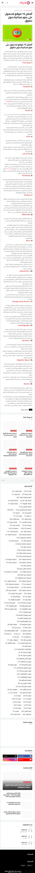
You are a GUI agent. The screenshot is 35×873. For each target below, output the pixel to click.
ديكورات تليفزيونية (25, 624)
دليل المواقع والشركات (24, 621)
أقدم (3, 480)
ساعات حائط (27, 627)
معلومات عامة (12, 689)
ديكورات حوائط (12, 624)
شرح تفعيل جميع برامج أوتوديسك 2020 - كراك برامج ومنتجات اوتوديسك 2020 (11, 794)
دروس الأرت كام (9, 603)
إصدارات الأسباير (13, 500)
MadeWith (9, 101)
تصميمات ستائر (11, 562)
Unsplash (26, 86)
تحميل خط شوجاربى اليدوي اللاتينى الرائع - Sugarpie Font (10, 472)
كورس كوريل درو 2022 (24, 671)
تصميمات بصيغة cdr (24, 550)
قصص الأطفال (10, 643)
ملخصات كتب (13, 692)
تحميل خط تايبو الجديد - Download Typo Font (13, 803)
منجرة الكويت (26, 711)
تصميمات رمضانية (25, 562)
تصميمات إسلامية (25, 534)
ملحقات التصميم (18, 10)
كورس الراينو (12, 665)
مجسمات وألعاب (25, 689)
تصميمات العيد (14, 541)
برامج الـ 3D (17, 516)
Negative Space (23, 360)
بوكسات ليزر (26, 525)
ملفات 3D (27, 696)
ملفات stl (27, 708)
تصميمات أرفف (12, 531)
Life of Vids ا (9, 168)
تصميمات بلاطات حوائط (24, 553)
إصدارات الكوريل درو (25, 506)
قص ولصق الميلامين (24, 643)
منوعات (16, 711)
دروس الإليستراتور (25, 606)
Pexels (27, 110)
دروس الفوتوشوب (25, 609)
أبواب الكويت (16, 491)
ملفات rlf (17, 705)
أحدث (31, 480)
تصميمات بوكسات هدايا (23, 556)
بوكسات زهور (12, 522)
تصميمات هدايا (11, 590)
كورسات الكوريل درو (24, 683)
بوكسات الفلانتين (25, 522)
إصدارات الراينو (13, 503)
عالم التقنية (27, 634)
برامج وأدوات (14, 519)
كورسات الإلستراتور (25, 680)
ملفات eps (17, 702)
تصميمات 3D (13, 528)
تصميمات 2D (26, 528)
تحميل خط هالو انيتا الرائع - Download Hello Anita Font (25, 454)
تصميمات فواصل (10, 581)
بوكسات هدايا (15, 525)
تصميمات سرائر (26, 565)
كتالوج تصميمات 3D (24, 655)
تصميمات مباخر (26, 587)
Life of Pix (26, 153)
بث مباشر (28, 516)
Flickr (28, 136)
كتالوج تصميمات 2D (25, 652)
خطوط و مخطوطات (14, 599)
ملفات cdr (16, 699)
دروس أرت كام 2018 (24, 603)
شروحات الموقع (26, 630)
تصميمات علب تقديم (11, 572)
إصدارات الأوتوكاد (25, 503)
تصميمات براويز (26, 547)
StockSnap (26, 175)
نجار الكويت (27, 714)
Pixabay (27, 195)
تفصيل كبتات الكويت (15, 593)
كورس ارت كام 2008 (24, 661)
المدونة (16, 513)
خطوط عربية (27, 599)
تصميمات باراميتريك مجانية (23, 544)
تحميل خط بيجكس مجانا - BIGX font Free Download (26, 435)
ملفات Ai (17, 696)
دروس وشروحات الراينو (24, 618)
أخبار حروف (16, 494)
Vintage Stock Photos (20, 301)
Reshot (26, 383)
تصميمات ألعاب (26, 541)
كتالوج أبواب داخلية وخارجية (23, 649)
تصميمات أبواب (26, 531)
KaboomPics (24, 271)
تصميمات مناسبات (25, 590)
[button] (32, 2)
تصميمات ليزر (26, 584)
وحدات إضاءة (15, 714)
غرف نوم (16, 637)
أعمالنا (10, 510)
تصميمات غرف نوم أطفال (23, 578)
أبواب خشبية (26, 494)
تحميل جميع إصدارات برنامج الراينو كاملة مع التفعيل (12, 812)
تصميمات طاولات (25, 572)
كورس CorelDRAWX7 (24, 674)
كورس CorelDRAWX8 (24, 677)
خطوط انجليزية (15, 596)
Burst (28, 240)
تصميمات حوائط (11, 559)
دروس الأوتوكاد (11, 606)
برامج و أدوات (26, 519)
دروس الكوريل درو (11, 609)
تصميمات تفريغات (25, 559)
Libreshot (25, 340)
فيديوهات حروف (12, 640)
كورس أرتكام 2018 (25, 665)
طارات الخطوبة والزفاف (11, 630)
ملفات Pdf (27, 705)
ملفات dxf (27, 702)
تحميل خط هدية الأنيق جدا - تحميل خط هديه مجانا (10, 435)
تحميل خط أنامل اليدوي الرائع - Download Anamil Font (10, 454)
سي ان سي (16, 627)
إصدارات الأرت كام (25, 500)
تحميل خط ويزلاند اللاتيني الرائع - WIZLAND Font (27, 472)
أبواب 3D (27, 491)
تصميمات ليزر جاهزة (12, 584)
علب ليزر (17, 634)
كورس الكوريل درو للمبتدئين (22, 668)
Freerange (26, 62)
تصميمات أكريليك (11, 534)
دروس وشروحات (25, 612)
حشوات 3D (27, 596)
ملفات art (27, 699)
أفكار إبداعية (26, 513)
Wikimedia (26, 214)
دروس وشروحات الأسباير (23, 615)
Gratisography (23, 325)
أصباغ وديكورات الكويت (24, 497)
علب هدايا (7, 634)
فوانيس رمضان (26, 640)
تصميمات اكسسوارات (24, 537)
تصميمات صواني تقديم (24, 568)
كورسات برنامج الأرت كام (23, 686)
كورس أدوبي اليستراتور (24, 658)
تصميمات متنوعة (13, 587)
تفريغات (27, 593)
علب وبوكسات (26, 637)
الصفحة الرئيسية (28, 10)
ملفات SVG (17, 708)
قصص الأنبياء (26, 646)
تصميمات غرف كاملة (24, 575)
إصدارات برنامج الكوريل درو (23, 510)
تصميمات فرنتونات (25, 581)
